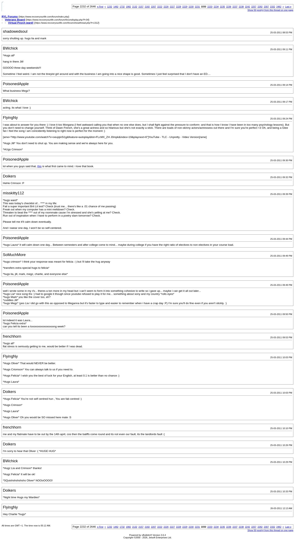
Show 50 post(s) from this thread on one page (270, 10)
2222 (159, 6)
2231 (197, 6)
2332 (272, 6)
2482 (278, 6)
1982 (128, 6)
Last (288, 6)
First (100, 6)
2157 (140, 6)
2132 (134, 6)
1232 (109, 6)
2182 (147, 6)
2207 (153, 6)
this (39, 166)
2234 (216, 6)
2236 (228, 6)
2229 (184, 6)
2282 (260, 6)
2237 (235, 6)
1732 (122, 6)
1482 (115, 6)
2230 (191, 6)
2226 (165, 6)
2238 (241, 6)
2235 (222, 6)
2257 (253, 6)
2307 (266, 6)
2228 (178, 6)
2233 (209, 6)
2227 (172, 6)
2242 (247, 6)
